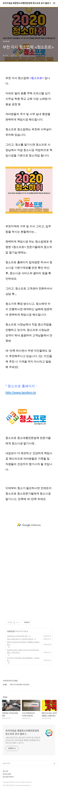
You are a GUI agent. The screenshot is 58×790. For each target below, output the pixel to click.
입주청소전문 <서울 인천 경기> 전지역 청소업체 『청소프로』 (23, 651)
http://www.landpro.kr (20, 392)
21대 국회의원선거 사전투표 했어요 (20, 639)
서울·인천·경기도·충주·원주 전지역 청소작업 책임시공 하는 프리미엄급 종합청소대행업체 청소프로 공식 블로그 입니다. (22, 740)
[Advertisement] (29, 525)
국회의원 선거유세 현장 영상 (17, 636)
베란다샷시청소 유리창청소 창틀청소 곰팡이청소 (23, 643)
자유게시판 (11, 631)
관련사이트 (6, 763)
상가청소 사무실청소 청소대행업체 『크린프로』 (23, 659)
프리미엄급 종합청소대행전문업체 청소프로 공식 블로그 (27, 3)
